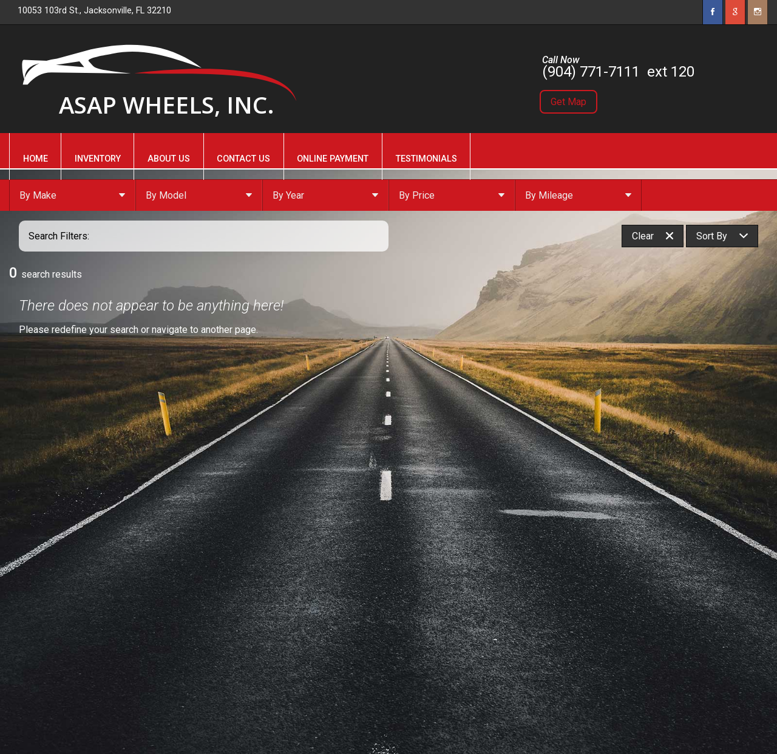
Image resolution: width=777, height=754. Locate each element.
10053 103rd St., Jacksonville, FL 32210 (94, 10)
